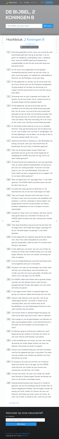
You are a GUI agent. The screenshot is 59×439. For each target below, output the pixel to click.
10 (8, 179)
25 (8, 340)
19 (8, 279)
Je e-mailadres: (10, 416)
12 (8, 195)
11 (8, 189)
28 (8, 374)
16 (8, 249)
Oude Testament (13, 30)
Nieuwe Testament (27, 30)
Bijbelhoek (11, 2)
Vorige (2, 41)
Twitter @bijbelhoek (24, 433)
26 (8, 349)
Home (21, 2)
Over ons (13, 433)
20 (8, 291)
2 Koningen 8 (34, 39)
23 (8, 319)
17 (8, 261)
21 (8, 298)
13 (8, 213)
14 (8, 225)
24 (8, 331)
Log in (42, 2)
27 (8, 362)
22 (8, 313)
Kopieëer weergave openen (29, 47)
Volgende (56, 45)
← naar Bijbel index (29, 44)
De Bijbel (27, 2)
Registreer (49, 2)
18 (8, 267)
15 (8, 237)
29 (8, 383)
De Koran (34, 2)
